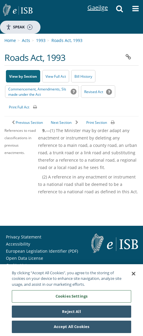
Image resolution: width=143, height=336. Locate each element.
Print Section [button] (96, 122)
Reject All (71, 311)
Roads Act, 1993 (66, 40)
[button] (119, 10)
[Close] (133, 273)
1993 (41, 40)
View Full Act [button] (56, 76)
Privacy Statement (23, 237)
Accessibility (18, 244)
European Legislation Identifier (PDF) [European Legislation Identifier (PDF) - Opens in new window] (42, 251)
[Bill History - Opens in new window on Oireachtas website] (83, 76)
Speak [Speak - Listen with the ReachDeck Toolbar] (19, 27)
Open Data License (24, 258)
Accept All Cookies (71, 327)
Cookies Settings (71, 296)
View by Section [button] (23, 76)
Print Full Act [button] (19, 107)
